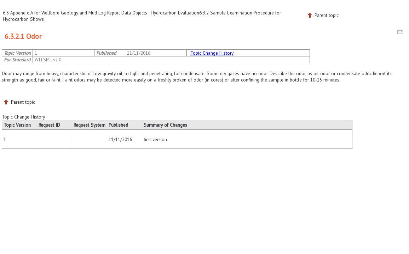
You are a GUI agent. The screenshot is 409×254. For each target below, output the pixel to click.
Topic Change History (212, 53)
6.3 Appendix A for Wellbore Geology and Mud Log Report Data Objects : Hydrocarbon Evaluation (101, 13)
